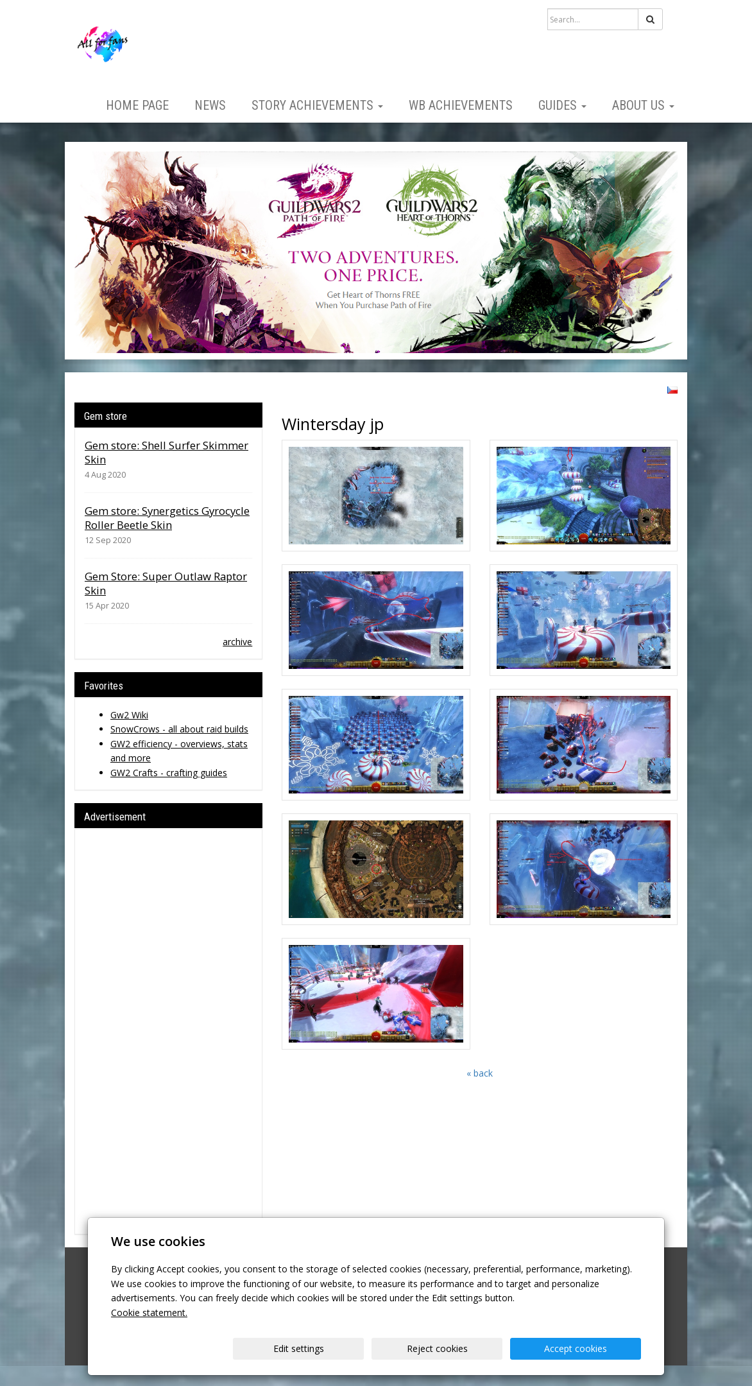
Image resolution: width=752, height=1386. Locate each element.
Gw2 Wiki (129, 715)
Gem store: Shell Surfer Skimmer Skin (166, 452)
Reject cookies (486, 1348)
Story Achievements (317, 105)
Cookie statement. (149, 1312)
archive (237, 642)
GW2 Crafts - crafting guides (168, 773)
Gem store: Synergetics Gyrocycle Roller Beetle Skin (167, 517)
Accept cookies (592, 1348)
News (210, 105)
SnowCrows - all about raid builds (179, 729)
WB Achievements (461, 105)
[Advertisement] (168, 1031)
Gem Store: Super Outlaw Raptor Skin (166, 583)
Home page (137, 105)
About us (643, 105)
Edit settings (380, 1348)
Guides (562, 105)
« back (479, 1073)
